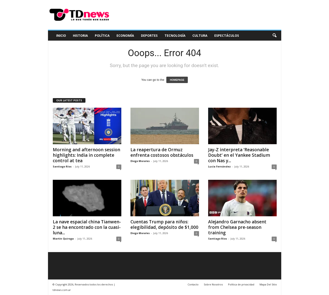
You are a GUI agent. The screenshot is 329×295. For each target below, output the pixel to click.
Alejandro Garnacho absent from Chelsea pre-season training (237, 227)
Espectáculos (226, 35)
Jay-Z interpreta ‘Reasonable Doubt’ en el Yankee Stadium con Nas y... (239, 155)
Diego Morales (140, 161)
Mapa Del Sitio (268, 284)
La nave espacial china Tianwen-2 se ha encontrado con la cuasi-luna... (87, 227)
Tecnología (175, 35)
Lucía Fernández (219, 166)
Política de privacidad (241, 284)
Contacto (193, 284)
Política (102, 35)
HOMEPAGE (177, 79)
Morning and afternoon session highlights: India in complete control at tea (86, 155)
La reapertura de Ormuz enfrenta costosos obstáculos (161, 152)
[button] (274, 36)
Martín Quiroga (63, 238)
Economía (125, 35)
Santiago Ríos (62, 166)
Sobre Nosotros (213, 284)
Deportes (149, 35)
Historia (80, 35)
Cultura (199, 35)
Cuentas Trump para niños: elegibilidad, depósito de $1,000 (164, 224)
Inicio (61, 35)
